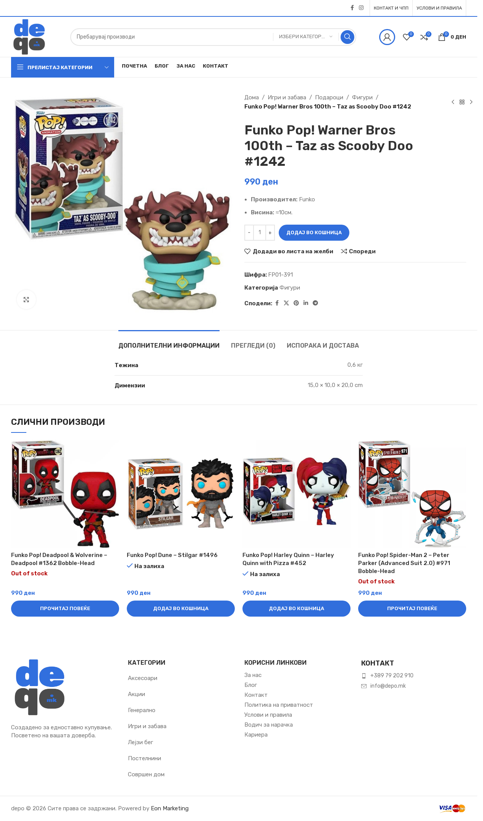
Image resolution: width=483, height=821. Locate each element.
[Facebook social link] (352, 8)
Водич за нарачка (268, 724)
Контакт (256, 694)
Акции (136, 694)
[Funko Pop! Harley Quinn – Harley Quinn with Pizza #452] (296, 494)
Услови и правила (268, 714)
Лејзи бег (140, 742)
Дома (251, 97)
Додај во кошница (314, 232)
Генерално (141, 710)
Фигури (362, 97)
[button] (181, 609)
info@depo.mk (388, 686)
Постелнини (144, 758)
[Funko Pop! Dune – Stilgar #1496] (181, 494)
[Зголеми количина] (270, 233)
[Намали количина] (249, 233)
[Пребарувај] (213, 37)
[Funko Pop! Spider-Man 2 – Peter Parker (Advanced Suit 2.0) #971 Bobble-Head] (412, 494)
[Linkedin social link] (305, 303)
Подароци (329, 97)
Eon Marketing (170, 808)
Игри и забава (287, 97)
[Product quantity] (259, 233)
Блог (250, 685)
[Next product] (471, 102)
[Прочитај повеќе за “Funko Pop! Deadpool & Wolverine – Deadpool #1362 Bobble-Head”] (65, 609)
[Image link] (39, 686)
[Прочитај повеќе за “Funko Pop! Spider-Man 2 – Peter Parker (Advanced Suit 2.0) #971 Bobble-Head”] (412, 609)
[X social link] (286, 303)
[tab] (169, 341)
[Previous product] (452, 102)
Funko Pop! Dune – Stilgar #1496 (172, 555)
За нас (253, 675)
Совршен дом (146, 774)
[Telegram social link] (315, 303)
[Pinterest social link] (296, 303)
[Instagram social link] (361, 8)
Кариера (256, 734)
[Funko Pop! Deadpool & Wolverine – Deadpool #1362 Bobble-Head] (65, 494)
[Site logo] (29, 36)
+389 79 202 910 (392, 675)
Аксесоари (142, 678)
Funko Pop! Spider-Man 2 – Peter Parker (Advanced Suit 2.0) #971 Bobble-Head (404, 563)
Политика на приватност (278, 704)
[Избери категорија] (306, 37)
